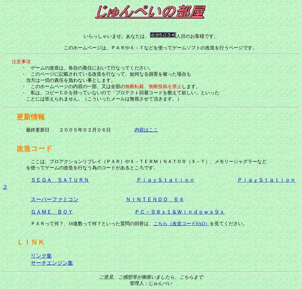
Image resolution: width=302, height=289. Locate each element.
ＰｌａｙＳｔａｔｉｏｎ (165, 180)
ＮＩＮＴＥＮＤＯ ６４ (155, 199)
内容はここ (146, 129)
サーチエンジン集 (52, 263)
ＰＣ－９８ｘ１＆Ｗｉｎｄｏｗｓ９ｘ (179, 212)
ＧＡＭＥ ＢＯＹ (52, 212)
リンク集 (41, 256)
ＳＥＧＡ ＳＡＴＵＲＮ (60, 180)
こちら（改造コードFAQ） (181, 223)
